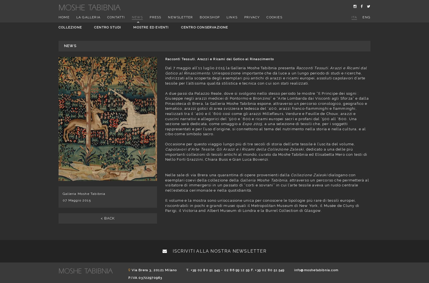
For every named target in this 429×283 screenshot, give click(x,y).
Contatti (116, 17)
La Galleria (88, 17)
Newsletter (180, 17)
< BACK (108, 218)
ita (354, 17)
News (137, 17)
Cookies (274, 17)
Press (155, 17)
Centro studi (107, 27)
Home (64, 17)
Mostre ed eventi (151, 27)
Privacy (252, 17)
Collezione (70, 27)
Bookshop (210, 17)
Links (232, 17)
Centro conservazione (204, 27)
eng (366, 17)
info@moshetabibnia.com (316, 270)
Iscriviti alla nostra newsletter (214, 251)
